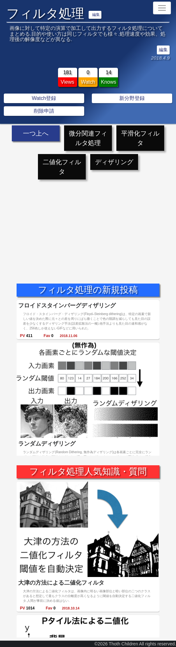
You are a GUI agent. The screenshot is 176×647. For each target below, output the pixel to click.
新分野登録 (132, 98)
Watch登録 (44, 98)
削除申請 (44, 111)
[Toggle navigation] (162, 8)
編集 (96, 14)
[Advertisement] (88, 226)
